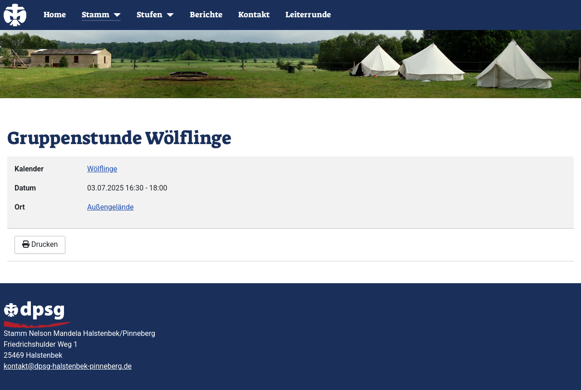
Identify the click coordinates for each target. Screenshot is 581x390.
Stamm (95, 15)
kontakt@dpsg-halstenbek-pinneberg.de (68, 366)
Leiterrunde (308, 15)
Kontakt (254, 15)
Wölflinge (102, 169)
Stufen (149, 15)
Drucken (40, 244)
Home (55, 15)
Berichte (206, 15)
